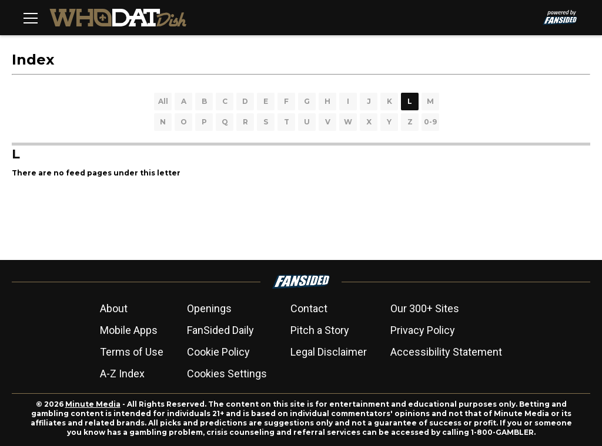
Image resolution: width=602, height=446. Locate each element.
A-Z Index (122, 373)
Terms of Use (131, 352)
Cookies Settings (227, 373)
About (114, 308)
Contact (308, 308)
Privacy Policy (422, 330)
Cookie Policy (218, 352)
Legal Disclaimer (328, 352)
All (163, 101)
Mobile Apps (129, 330)
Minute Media (93, 404)
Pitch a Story (319, 330)
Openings (209, 308)
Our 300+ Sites (424, 308)
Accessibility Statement (446, 352)
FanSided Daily (220, 330)
